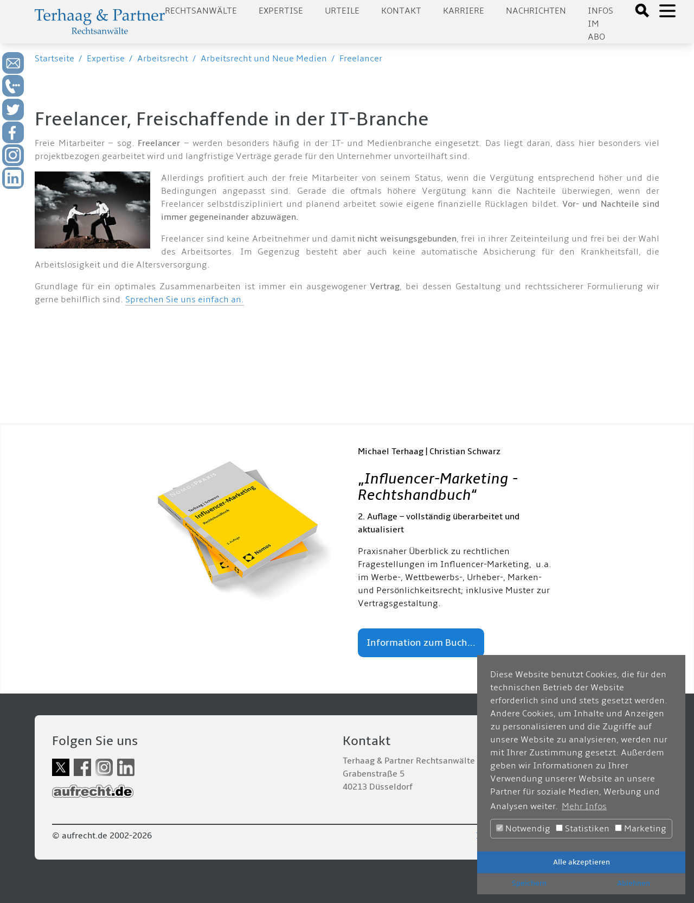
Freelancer (360, 58)
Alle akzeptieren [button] (581, 862)
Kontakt (401, 10)
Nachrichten (536, 10)
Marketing (640, 828)
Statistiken (582, 828)
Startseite (54, 58)
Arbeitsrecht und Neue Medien (264, 58)
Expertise (281, 10)
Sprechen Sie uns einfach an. (184, 299)
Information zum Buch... (421, 642)
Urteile (342, 10)
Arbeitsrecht (162, 58)
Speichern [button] (529, 883)
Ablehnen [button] (633, 883)
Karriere (463, 10)
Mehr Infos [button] (584, 806)
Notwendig (523, 828)
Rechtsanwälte (201, 10)
